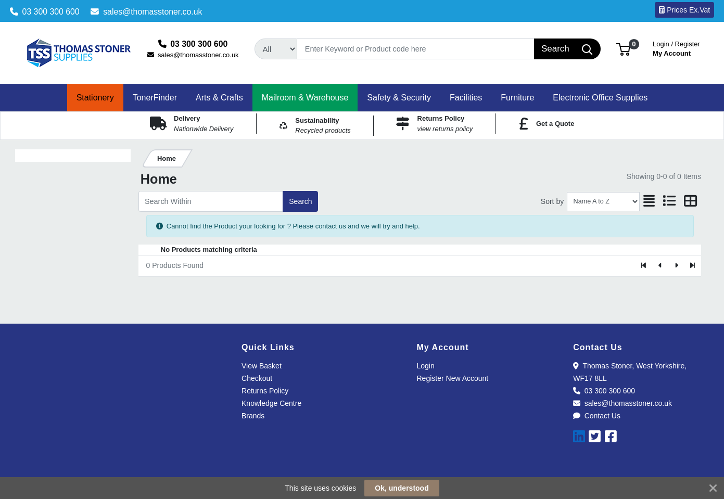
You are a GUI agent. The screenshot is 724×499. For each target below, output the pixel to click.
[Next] (676, 265)
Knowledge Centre (271, 403)
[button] (623, 49)
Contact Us (596, 416)
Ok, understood (401, 488)
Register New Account (453, 378)
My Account (676, 47)
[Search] (415, 49)
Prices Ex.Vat (684, 10)
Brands (253, 416)
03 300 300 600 (45, 11)
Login (426, 366)
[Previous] (660, 265)
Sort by (552, 201)
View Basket (262, 366)
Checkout (257, 378)
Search (300, 201)
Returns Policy (265, 391)
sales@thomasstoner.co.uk (146, 11)
